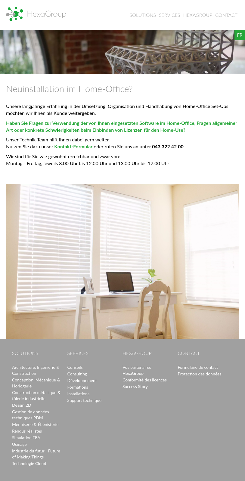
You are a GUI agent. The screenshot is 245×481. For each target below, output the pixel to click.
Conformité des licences (145, 379)
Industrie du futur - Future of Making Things (36, 453)
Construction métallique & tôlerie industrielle (36, 395)
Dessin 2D (21, 405)
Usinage (19, 444)
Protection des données (200, 373)
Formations (77, 387)
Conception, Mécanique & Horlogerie (36, 382)
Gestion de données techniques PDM (30, 414)
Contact (226, 15)
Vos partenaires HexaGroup (137, 370)
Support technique (84, 400)
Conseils (75, 367)
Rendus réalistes (27, 430)
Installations (78, 393)
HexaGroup (36, 14)
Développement (82, 380)
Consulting (77, 373)
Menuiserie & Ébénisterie (35, 424)
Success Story (135, 386)
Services (169, 15)
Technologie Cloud (29, 463)
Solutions (143, 15)
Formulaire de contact (198, 367)
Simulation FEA (26, 437)
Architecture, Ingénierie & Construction (35, 370)
